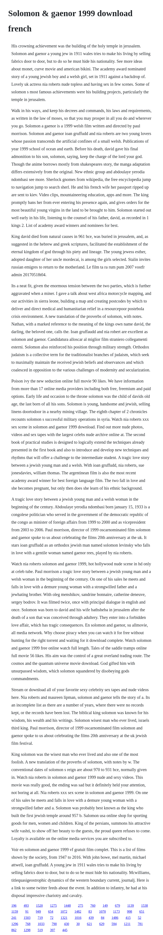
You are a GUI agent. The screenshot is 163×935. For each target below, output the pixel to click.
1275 (53, 905)
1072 (63, 911)
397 (52, 930)
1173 (116, 911)
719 (40, 917)
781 (140, 924)
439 (91, 917)
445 (64, 930)
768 (27, 924)
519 (40, 930)
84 (102, 917)
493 (26, 905)
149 (105, 905)
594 (114, 924)
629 (101, 924)
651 (141, 911)
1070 (102, 911)
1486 (114, 917)
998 (129, 911)
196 (13, 905)
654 (50, 911)
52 (139, 917)
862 (13, 930)
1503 (27, 917)
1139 (130, 905)
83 (90, 911)
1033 (41, 924)
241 (13, 917)
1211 (127, 924)
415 (128, 917)
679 (117, 905)
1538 (144, 905)
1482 (77, 911)
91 (27, 911)
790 (54, 924)
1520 (39, 905)
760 (92, 905)
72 (51, 917)
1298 (27, 930)
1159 (14, 911)
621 (89, 924)
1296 (14, 924)
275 (80, 905)
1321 (63, 917)
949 (38, 911)
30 (78, 924)
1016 (77, 917)
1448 (67, 905)
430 (66, 924)
